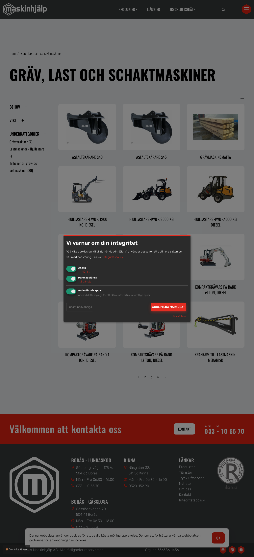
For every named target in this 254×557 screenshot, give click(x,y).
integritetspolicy (113, 257)
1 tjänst (83, 271)
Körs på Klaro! (179, 316)
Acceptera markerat (168, 307)
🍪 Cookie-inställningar (17, 549)
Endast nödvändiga (80, 307)
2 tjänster (85, 281)
